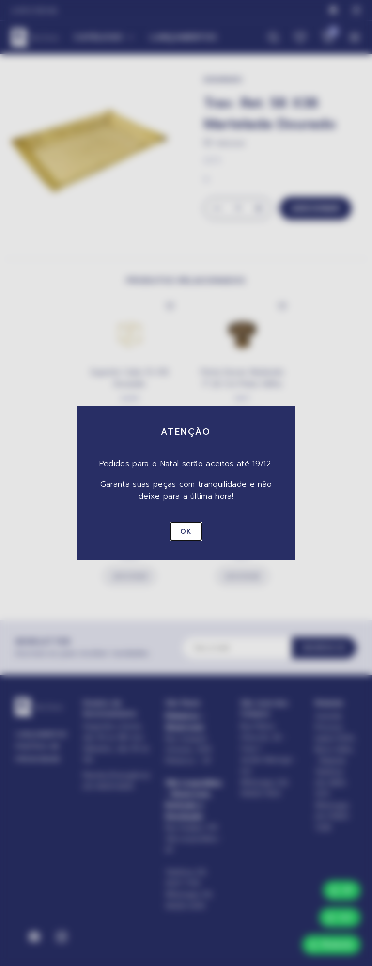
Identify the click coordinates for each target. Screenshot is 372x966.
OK (186, 531)
